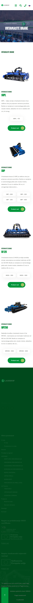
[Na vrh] (4, 595)
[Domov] (5, 5)
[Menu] (16, 5)
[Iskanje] (21, 5)
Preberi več (17, 128)
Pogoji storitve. (24, 586)
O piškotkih (20, 600)
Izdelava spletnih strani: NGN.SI (20, 591)
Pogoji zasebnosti (20, 595)
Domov (8, 23)
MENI (13, 23)
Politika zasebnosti (12, 586)
